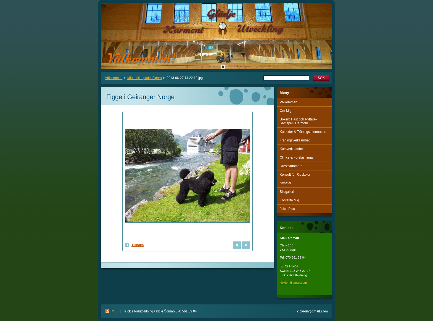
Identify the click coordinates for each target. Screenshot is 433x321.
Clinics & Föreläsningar (297, 157)
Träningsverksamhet (295, 140)
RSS (114, 311)
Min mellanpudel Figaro (144, 78)
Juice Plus (287, 209)
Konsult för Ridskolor (295, 175)
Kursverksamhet (292, 149)
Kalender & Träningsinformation (303, 132)
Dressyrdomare (291, 166)
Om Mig (285, 111)
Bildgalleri (287, 192)
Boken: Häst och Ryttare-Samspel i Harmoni (298, 121)
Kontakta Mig (289, 200)
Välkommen (113, 78)
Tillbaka (137, 245)
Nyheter (285, 183)
